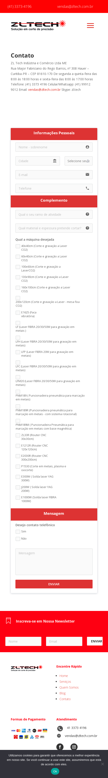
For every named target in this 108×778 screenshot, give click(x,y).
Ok (55, 771)
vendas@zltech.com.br (44, 89)
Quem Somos (69, 687)
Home (63, 676)
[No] (102, 764)
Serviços (65, 681)
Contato (65, 699)
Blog (62, 693)
